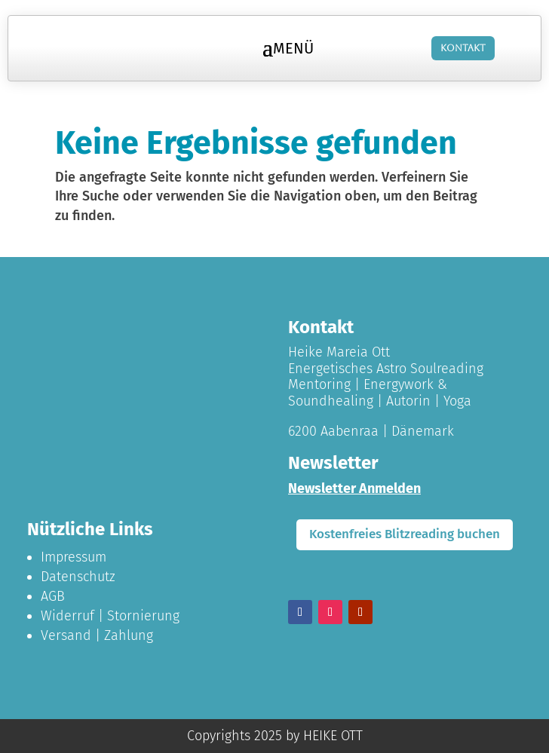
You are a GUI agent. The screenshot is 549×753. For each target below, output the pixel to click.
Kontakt (463, 48)
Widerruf (67, 616)
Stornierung (143, 616)
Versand (66, 635)
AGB (53, 596)
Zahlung (128, 635)
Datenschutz (78, 576)
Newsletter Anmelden (354, 488)
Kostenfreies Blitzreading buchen (404, 534)
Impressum (73, 557)
